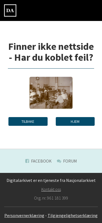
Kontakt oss (51, 189)
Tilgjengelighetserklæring (73, 215)
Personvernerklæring (24, 215)
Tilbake (27, 121)
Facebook (38, 161)
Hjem (75, 121)
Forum (67, 161)
